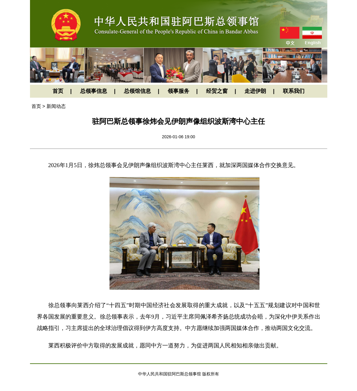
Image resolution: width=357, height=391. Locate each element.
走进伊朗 (255, 91)
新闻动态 (56, 106)
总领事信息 (93, 91)
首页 (57, 91)
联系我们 (293, 91)
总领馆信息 (137, 91)
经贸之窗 (217, 91)
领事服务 (178, 91)
